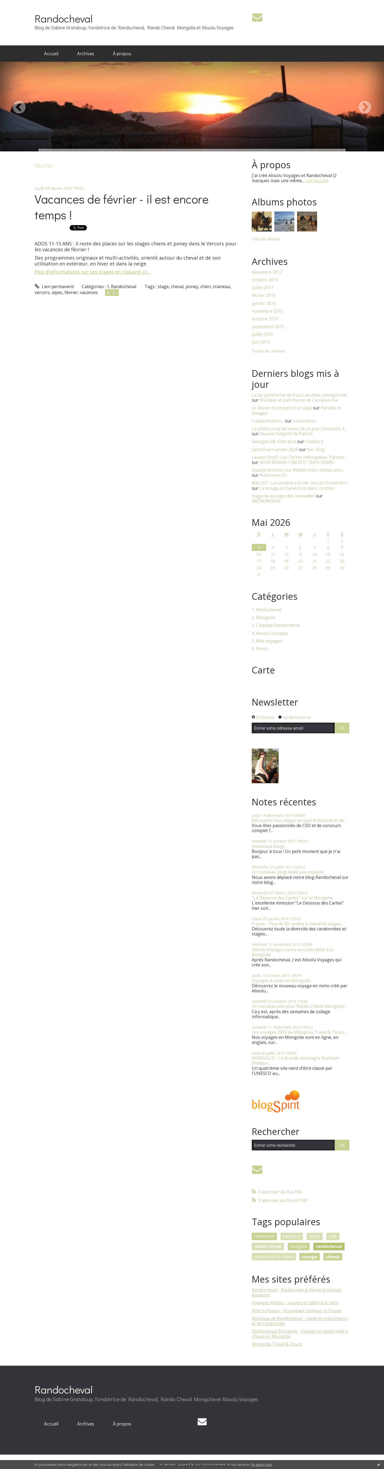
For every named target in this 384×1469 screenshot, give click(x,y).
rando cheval (268, 1246)
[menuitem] (51, 53)
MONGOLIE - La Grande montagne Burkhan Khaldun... (295, 1060)
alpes (57, 292)
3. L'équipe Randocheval (275, 625)
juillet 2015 (262, 334)
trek (333, 1236)
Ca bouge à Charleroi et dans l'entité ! (296, 488)
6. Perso (260, 648)
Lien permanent (54, 286)
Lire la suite (317, 180)
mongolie (298, 1246)
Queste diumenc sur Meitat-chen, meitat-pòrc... (298, 470)
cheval (177, 286)
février (71, 292)
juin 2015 (261, 342)
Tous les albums (266, 238)
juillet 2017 (262, 287)
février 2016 (264, 295)
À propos (122, 53)
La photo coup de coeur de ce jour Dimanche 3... (299, 429)
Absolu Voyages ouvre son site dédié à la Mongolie (292, 952)
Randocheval (64, 18)
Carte (263, 670)
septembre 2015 (268, 326)
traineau (221, 286)
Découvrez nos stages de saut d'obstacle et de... (299, 820)
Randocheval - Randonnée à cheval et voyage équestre (296, 1292)
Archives (85, 53)
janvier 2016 (264, 303)
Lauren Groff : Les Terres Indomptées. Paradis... (299, 457)
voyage (309, 1257)
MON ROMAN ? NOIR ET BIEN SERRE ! (297, 462)
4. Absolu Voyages (270, 633)
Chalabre (314, 441)
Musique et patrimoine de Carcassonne (298, 400)
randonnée (264, 1236)
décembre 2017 (267, 272)
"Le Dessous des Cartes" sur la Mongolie (292, 898)
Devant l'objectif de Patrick (286, 434)
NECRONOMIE (266, 501)
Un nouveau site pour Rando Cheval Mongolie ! (299, 1006)
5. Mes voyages (267, 641)
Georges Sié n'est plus (274, 441)
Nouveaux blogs (268, 846)
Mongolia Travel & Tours (277, 1344)
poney (192, 286)
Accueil (51, 53)
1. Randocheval (121, 286)
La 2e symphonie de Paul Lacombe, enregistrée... (300, 395)
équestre (292, 1236)
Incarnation (304, 421)
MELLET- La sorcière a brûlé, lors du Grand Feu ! (300, 483)
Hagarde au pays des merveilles (283, 496)
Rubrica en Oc (273, 475)
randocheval (329, 1246)
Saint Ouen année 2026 (275, 449)
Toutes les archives (268, 351)
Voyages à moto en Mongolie (281, 981)
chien (205, 286)
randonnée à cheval (273, 1257)
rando (314, 1236)
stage (163, 286)
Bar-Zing (316, 449)
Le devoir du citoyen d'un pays (282, 408)
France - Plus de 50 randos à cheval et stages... (297, 924)
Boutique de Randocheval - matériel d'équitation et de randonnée (300, 1320)
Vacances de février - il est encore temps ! (122, 206)
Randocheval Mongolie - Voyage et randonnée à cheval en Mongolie (300, 1333)
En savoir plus (261, 1464)
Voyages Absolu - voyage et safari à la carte (295, 1303)
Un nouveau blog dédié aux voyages (288, 872)
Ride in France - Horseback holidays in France (297, 1311)
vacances (89, 292)
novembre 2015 (267, 311)
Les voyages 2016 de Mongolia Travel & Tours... (299, 1032)
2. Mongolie (263, 617)
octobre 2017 (265, 280)
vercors (42, 292)
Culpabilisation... (268, 421)
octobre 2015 (265, 319)
